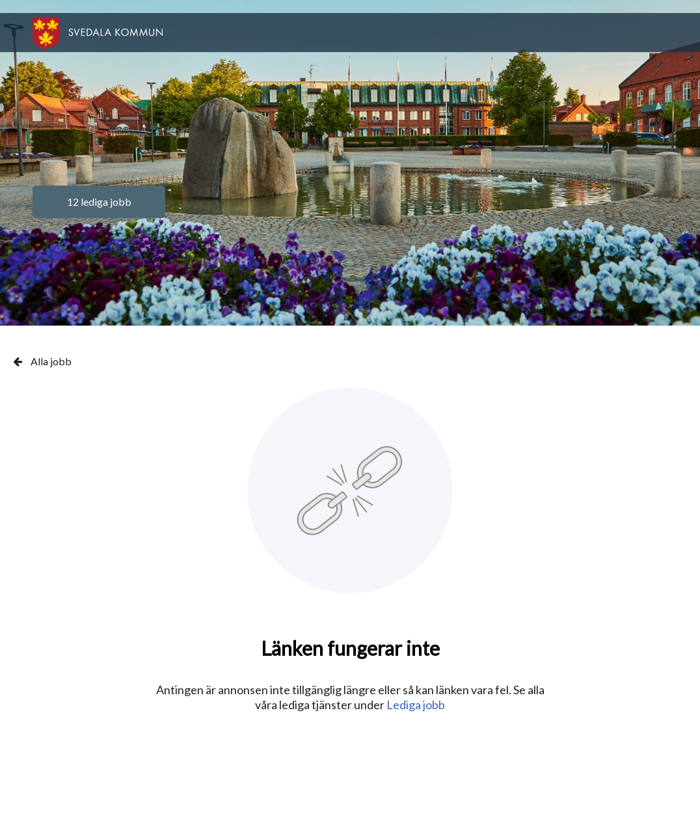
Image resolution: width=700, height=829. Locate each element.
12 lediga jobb (99, 201)
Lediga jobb (415, 704)
